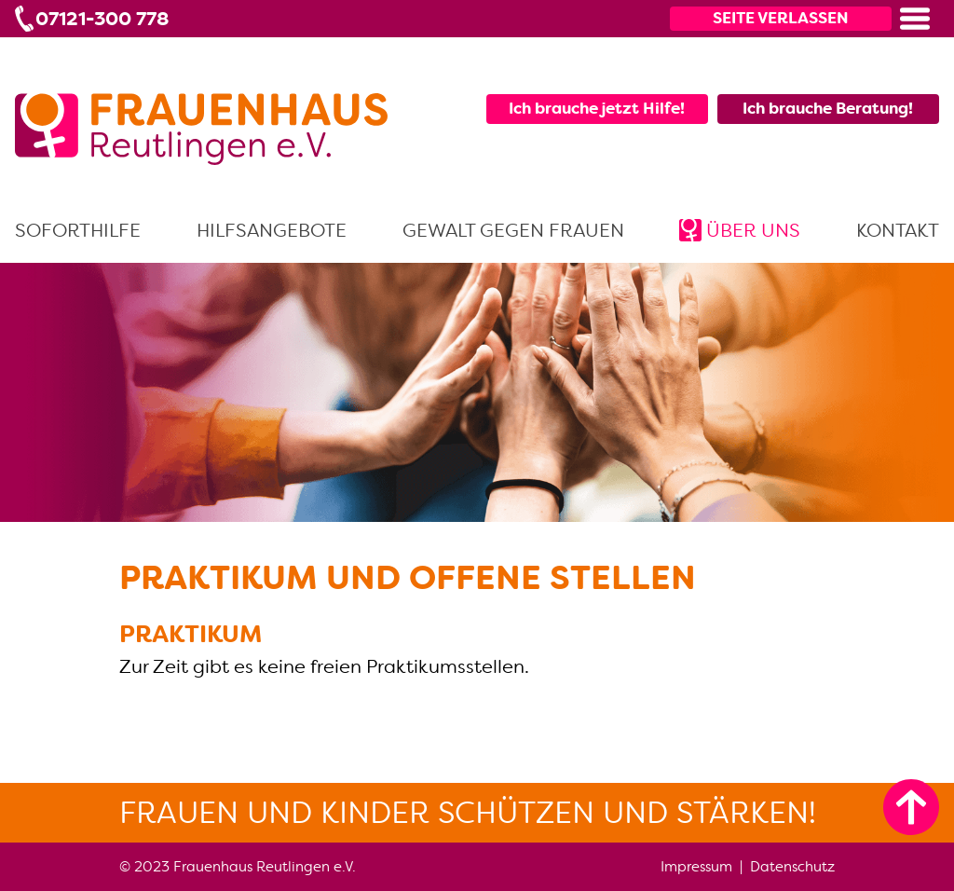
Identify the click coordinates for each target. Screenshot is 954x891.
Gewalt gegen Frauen (513, 230)
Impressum (696, 866)
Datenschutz (792, 866)
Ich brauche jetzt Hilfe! (597, 108)
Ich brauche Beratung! (828, 108)
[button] (915, 19)
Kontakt (897, 230)
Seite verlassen (781, 17)
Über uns (753, 230)
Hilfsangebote (272, 230)
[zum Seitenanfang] (911, 807)
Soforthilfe (78, 230)
